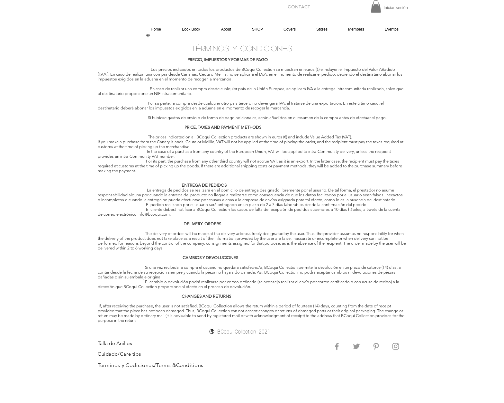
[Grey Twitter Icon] (356, 346)
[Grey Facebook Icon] (336, 346)
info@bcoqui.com (154, 214)
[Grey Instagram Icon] (395, 346)
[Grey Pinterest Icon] (376, 346)
